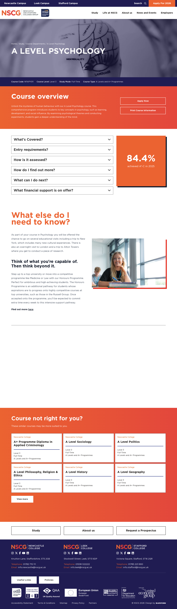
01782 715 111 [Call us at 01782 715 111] (29, 564)
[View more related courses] (22, 499)
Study (95, 13)
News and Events (146, 13)
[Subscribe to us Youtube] (23, 553)
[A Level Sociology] (88, 447)
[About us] (88, 530)
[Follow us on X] (16, 553)
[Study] (36, 530)
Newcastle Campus (15, 3)
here (30, 309)
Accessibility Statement (22, 603)
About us (127, 13)
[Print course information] (143, 110)
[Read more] (16, 592)
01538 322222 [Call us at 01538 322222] (83, 564)
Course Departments (36, 44)
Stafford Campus (68, 3)
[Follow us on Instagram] (12, 553)
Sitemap (63, 603)
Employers (167, 13)
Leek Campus (41, 3)
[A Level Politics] (140, 447)
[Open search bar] (140, 3)
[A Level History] (88, 478)
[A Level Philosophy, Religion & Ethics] (36, 478)
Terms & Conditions (46, 603)
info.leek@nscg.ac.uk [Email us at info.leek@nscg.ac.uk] (81, 567)
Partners (93, 603)
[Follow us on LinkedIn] (28, 553)
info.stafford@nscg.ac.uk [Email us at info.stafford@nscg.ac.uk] (135, 567)
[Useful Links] (24, 580)
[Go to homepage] (25, 13)
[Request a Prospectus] (141, 530)
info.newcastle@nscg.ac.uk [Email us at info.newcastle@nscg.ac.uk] (32, 567)
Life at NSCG (110, 13)
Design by (156, 603)
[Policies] (49, 580)
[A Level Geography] (140, 478)
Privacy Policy (78, 603)
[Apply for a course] (143, 101)
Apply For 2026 (162, 3)
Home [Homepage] (14, 44)
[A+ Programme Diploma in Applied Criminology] (36, 447)
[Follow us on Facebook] (20, 553)
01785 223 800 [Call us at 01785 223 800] (135, 564)
